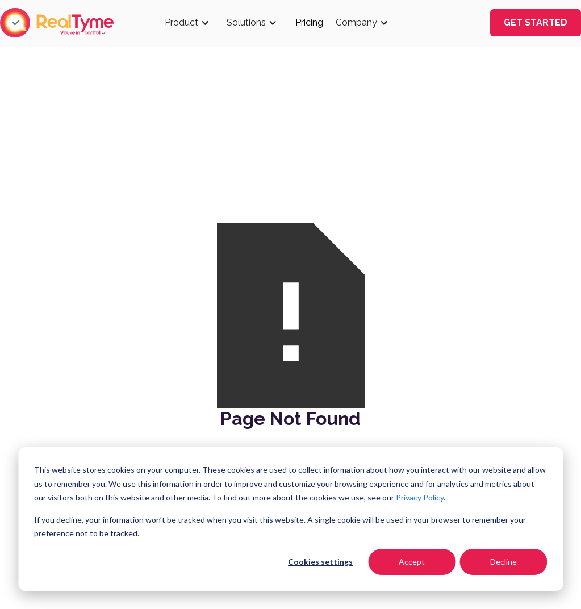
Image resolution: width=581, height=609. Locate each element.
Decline (503, 561)
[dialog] (290, 519)
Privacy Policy (420, 497)
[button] (190, 23)
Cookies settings (320, 561)
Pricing (309, 22)
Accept (412, 561)
